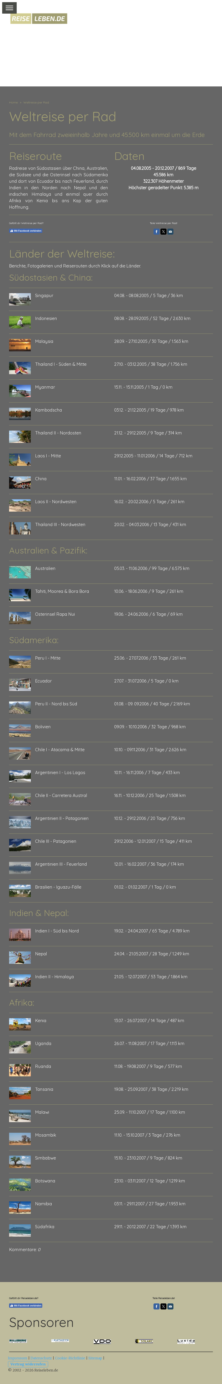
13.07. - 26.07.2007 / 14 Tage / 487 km (149, 1020)
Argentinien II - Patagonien (62, 818)
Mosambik (45, 1135)
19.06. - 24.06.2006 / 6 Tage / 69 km (148, 614)
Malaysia (44, 341)
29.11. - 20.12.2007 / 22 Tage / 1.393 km (150, 1226)
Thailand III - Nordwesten (60, 524)
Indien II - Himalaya (54, 976)
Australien (45, 568)
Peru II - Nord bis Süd (56, 703)
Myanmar (45, 387)
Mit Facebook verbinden (25, 230)
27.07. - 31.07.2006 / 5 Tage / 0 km (146, 681)
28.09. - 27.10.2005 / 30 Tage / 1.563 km (151, 341)
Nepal (41, 953)
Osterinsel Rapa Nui (55, 614)
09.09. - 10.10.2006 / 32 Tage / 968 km (150, 726)
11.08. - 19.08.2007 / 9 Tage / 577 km (148, 1066)
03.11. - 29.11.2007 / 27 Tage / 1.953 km (150, 1203)
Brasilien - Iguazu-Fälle (58, 887)
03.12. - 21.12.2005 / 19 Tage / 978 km (149, 410)
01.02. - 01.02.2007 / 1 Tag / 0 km (145, 887)
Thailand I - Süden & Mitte (61, 364)
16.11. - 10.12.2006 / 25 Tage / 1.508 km (150, 795)
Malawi (42, 1112)
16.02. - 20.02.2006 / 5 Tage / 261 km (149, 501)
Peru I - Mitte (47, 658)
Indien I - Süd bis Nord (57, 931)
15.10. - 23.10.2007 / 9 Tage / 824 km (148, 1158)
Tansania (44, 1089)
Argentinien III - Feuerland (61, 864)
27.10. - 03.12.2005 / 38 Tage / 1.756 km (150, 364)
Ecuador (43, 681)
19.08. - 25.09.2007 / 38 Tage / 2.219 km (151, 1089)
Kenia (40, 1020)
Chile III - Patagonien (55, 841)
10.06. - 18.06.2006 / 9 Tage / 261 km (148, 591)
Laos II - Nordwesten (56, 501)
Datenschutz (41, 1358)
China (41, 478)
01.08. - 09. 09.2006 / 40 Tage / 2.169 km (152, 703)
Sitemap (95, 1358)
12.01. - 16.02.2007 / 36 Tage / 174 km (149, 864)
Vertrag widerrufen (28, 1364)
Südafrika (44, 1226)
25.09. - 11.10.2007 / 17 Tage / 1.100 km (149, 1112)
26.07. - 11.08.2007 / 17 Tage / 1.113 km (149, 1043)
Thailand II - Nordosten (58, 433)
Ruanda (43, 1066)
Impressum (17, 1358)
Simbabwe (45, 1158)
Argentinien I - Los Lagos (60, 772)
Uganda (43, 1043)
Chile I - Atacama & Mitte (60, 749)
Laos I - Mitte (48, 455)
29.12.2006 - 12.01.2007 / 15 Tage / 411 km (153, 841)
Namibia (43, 1203)
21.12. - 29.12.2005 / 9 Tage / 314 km (148, 433)
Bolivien (43, 726)
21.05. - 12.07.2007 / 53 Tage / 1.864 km (151, 976)
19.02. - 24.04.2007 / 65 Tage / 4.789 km (152, 931)
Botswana (45, 1181)
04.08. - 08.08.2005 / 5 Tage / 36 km (148, 295)
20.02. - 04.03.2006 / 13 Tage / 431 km (150, 524)
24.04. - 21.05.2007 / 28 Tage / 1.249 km (151, 953)
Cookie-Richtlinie (70, 1358)
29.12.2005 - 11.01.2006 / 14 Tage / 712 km (153, 455)
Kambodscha (48, 410)
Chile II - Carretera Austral (61, 795)
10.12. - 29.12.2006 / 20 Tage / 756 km (149, 818)
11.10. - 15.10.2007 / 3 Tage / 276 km (147, 1135)
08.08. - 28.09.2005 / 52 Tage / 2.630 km (152, 318)
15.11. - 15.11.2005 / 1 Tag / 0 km (143, 387)
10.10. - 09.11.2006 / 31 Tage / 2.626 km (150, 749)
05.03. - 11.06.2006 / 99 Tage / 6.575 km (151, 568)
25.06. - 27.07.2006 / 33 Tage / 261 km (150, 658)
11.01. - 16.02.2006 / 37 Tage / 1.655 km (150, 478)
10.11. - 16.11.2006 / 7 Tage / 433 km (147, 772)
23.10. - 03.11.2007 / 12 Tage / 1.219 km (149, 1181)
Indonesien (46, 318)
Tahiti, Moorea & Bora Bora (62, 591)
